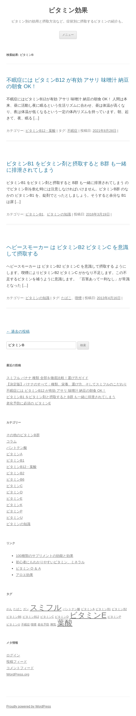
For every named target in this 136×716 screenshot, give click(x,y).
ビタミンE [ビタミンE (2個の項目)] (88, 615)
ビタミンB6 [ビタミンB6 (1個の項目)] (13, 616)
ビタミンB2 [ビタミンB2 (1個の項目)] (119, 609)
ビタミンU (14, 518)
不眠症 (72, 131)
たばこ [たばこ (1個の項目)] (17, 609)
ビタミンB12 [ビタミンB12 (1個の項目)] (30, 616)
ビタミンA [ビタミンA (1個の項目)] (87, 609)
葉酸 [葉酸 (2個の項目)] (64, 622)
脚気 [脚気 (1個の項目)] (53, 624)
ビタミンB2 (15, 473)
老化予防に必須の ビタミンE (28, 403)
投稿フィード (16, 662)
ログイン (13, 655)
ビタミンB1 (34, 214)
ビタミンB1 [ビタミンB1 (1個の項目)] (103, 609)
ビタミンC (14, 486)
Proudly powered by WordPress (28, 706)
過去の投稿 (18, 331)
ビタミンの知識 (59, 214)
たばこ (66, 298)
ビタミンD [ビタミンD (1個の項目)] (62, 616)
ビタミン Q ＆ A (28, 568)
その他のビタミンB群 (23, 435)
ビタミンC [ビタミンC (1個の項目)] (47, 616)
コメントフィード (20, 668)
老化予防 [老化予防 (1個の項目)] (43, 624)
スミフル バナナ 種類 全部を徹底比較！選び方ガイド (47, 378)
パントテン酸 (16, 448)
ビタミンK (14, 505)
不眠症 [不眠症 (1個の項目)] (25, 624)
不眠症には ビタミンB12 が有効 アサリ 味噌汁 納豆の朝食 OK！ (56, 391)
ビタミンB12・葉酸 (40, 131)
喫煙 (78, 298)
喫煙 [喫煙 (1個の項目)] (34, 624)
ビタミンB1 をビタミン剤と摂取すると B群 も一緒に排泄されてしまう (60, 397)
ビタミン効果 (68, 10)
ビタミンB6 (15, 479)
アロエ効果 (24, 575)
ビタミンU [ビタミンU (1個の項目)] (13, 624)
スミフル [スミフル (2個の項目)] (46, 607)
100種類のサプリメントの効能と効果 (44, 556)
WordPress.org (17, 674)
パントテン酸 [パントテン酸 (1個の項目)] (71, 609)
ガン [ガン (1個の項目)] (26, 609)
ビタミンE (14, 499)
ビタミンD (14, 492)
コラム (11, 441)
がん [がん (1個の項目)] (9, 609)
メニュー (68, 34)
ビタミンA (14, 454)
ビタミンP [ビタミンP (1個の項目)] (114, 616)
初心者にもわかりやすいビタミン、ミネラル (50, 562)
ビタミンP (14, 511)
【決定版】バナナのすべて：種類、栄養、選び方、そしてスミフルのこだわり (66, 384)
